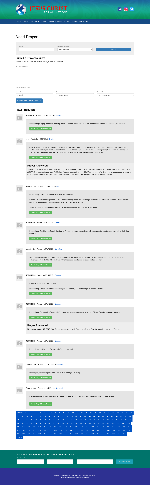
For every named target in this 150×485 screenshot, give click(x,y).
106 (29, 427)
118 (92, 427)
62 (58, 420)
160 (82, 434)
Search (21, 46)
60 (49, 420)
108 (39, 427)
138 (82, 430)
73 (108, 420)
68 (85, 420)
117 (87, 427)
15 (82, 413)
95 (90, 423)
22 (113, 413)
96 (94, 423)
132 (50, 430)
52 (130, 416)
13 (73, 413)
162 (92, 434)
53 (18, 420)
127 (23, 430)
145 (119, 430)
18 (95, 413)
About (25, 22)
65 (72, 420)
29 (27, 416)
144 (113, 430)
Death (58, 186)
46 (103, 416)
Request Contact (102, 92)
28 (22, 416)
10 (59, 413)
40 (76, 416)
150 (29, 434)
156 (60, 434)
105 (23, 427)
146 (124, 430)
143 (108, 430)
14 (77, 413)
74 (112, 420)
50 (121, 416)
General (57, 115)
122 (113, 427)
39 (72, 416)
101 (118, 423)
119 (98, 427)
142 (103, 430)
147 (129, 430)
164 (103, 434)
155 (55, 434)
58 (40, 420)
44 (94, 416)
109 (45, 427)
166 (113, 434)
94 (85, 423)
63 (63, 420)
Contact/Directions (80, 22)
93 (81, 423)
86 (49, 423)
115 (76, 427)
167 (119, 434)
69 (90, 420)
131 (45, 430)
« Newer (19, 413)
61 (54, 420)
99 (108, 423)
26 (131, 413)
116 (82, 427)
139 (87, 430)
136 (71, 430)
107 (34, 427)
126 (18, 430)
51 (125, 416)
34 (49, 416)
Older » (19, 437)
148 (18, 434)
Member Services (55, 22)
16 (86, 413)
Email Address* (81, 458)
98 (103, 423)
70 (94, 420)
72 (103, 420)
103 (128, 423)
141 (98, 430)
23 (118, 413)
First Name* (21, 458)
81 (27, 423)
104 (18, 427)
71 (98, 420)
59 (45, 420)
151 (34, 434)
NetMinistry (86, 477)
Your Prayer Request (22, 66)
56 (31, 420)
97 (98, 423)
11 (64, 413)
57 (36, 420)
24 (122, 413)
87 (54, 423)
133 (55, 430)
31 (36, 416)
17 (91, 413)
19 (100, 413)
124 (124, 427)
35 (54, 416)
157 (66, 434)
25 (127, 413)
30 (31, 416)
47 (108, 416)
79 (18, 423)
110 (50, 427)
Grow (43, 22)
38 (67, 416)
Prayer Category (20, 92)
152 (39, 434)
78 (130, 420)
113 (66, 427)
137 (76, 430)
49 (117, 416)
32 (40, 416)
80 (22, 423)
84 (40, 423)
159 (76, 434)
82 (31, 423)
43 (90, 416)
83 (36, 423)
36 (58, 416)
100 (112, 423)
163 (98, 434)
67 (81, 420)
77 (125, 420)
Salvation (58, 249)
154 (50, 434)
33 (45, 416)
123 (119, 427)
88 (58, 423)
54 (22, 420)
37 (63, 416)
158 (71, 434)
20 (104, 413)
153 (45, 434)
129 (34, 430)
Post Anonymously (62, 92)
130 (39, 430)
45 (98, 416)
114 (71, 427)
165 (108, 434)
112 (60, 427)
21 (109, 413)
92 (76, 423)
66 (76, 420)
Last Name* (50, 458)
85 (45, 423)
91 (72, 423)
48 (112, 416)
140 (92, 430)
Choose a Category (63, 46)
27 (18, 416)
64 (67, 420)
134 (60, 430)
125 (129, 427)
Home (19, 22)
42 (85, 416)
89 (63, 423)
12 (68, 413)
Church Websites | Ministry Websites (71, 477)
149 (23, 434)
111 (55, 427)
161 (87, 434)
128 (29, 430)
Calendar (35, 22)
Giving (66, 22)
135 (66, 430)
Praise (51, 139)
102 (123, 423)
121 (108, 427)
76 (121, 420)
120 (103, 427)
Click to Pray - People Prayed (41, 129)
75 (117, 420)
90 (67, 423)
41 (81, 416)
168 (124, 434)
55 (27, 420)
